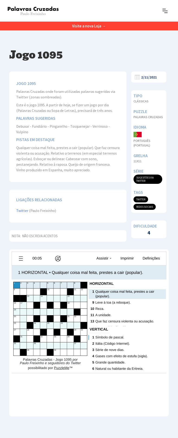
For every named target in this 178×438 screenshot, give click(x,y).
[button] (165, 10)
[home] (33, 11)
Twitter (22, 210)
